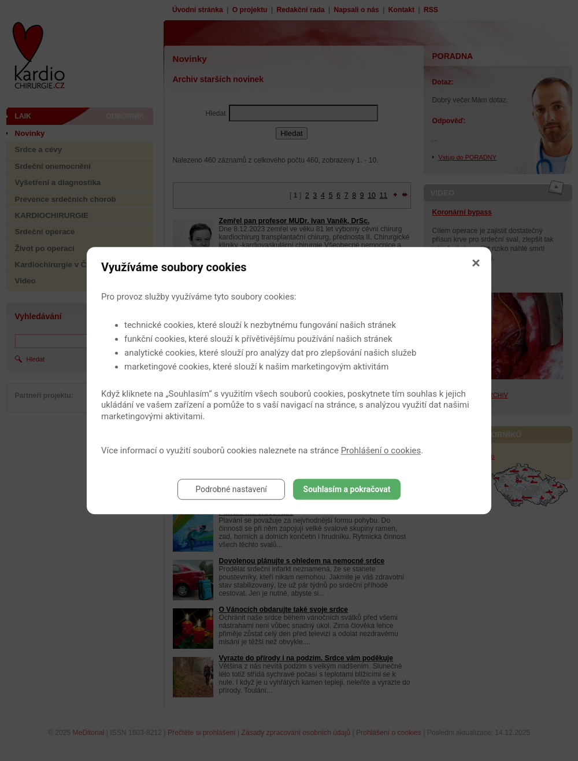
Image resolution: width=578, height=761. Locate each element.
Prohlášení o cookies (381, 450)
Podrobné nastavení (231, 489)
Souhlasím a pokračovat (347, 489)
